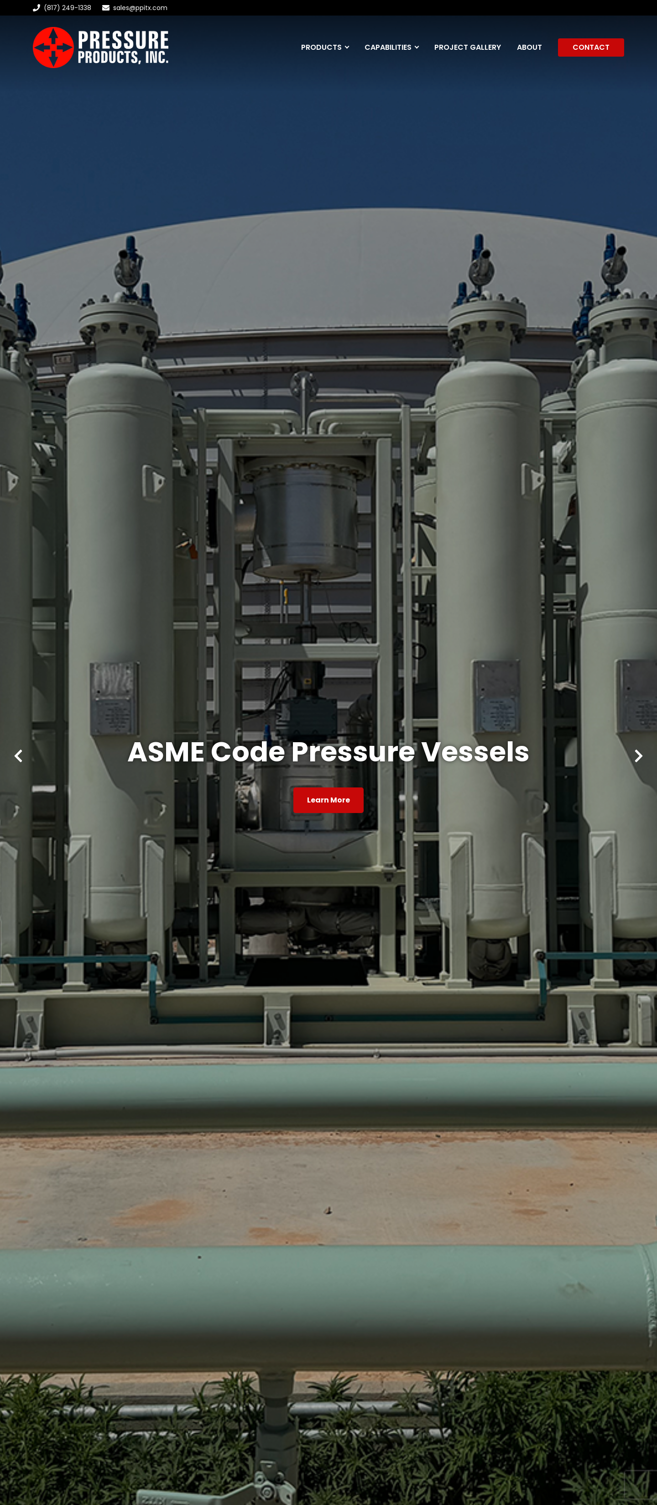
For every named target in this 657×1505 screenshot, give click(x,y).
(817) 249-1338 (62, 7)
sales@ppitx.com (140, 7)
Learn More (328, 800)
